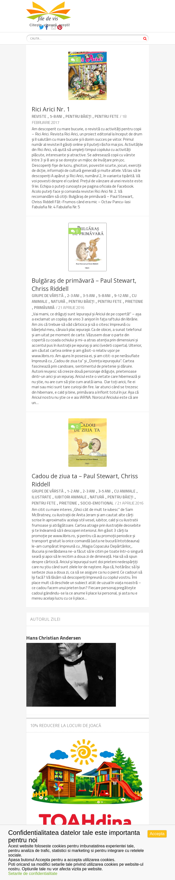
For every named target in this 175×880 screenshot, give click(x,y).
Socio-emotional (97, 503)
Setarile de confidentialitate (32, 873)
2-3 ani (73, 296)
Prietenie (134, 301)
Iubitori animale (70, 497)
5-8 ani (56, 116)
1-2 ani (73, 491)
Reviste (39, 116)
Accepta (157, 834)
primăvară (44, 307)
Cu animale (124, 491)
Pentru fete (106, 116)
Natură (58, 301)
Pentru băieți (78, 116)
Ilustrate (41, 497)
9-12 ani (121, 296)
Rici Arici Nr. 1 (51, 109)
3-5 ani (89, 296)
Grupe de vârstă (47, 296)
